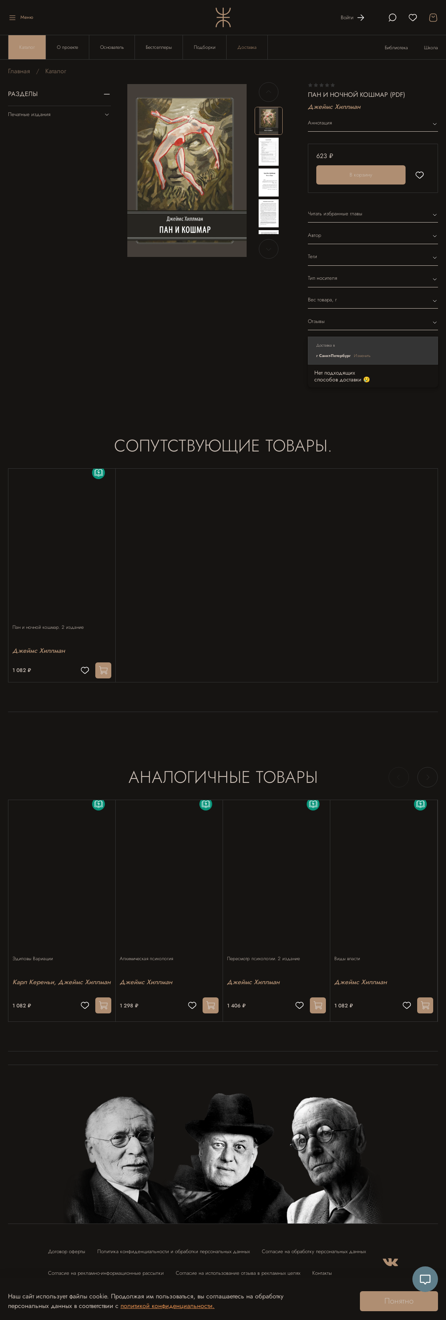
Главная (19, 71)
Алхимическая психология (150, 947)
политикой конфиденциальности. (168, 1305)
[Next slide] (269, 249)
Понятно (399, 1301)
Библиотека (396, 47)
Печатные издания (59, 114)
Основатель (112, 47)
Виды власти (351, 947)
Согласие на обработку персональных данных (314, 1244)
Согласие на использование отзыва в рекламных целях (238, 1266)
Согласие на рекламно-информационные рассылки (106, 1266)
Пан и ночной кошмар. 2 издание (52, 619)
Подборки (204, 47)
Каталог (27, 47)
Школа (431, 47)
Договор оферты (66, 1244)
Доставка (247, 47)
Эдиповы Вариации (36, 947)
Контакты (322, 1266)
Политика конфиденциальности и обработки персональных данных (173, 1244)
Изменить (362, 356)
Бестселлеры (159, 47)
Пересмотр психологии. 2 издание (267, 947)
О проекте (67, 47)
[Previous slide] (269, 92)
